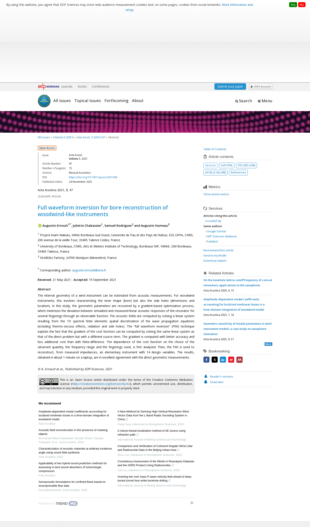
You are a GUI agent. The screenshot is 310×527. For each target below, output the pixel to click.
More (268, 276)
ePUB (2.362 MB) (215, 105)
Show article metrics (216, 127)
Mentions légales (201, 514)
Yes (293, 5)
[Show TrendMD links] (192, 435)
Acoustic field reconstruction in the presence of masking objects (73, 364)
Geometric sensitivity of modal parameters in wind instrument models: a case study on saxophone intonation (237, 261)
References (238, 105)
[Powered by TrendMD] (58, 435)
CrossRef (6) (213, 153)
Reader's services (218, 309)
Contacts (223, 514)
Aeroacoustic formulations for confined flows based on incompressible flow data (72, 416)
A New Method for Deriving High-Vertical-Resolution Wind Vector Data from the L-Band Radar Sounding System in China (153, 348)
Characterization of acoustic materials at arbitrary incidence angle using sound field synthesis (75, 382)
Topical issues (87, 33)
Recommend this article (218, 183)
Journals (67, 19)
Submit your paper (230, 19)
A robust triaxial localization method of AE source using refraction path (152, 365)
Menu (267, 33)
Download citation (214, 193)
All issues (62, 33)
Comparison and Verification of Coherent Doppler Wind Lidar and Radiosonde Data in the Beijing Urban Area (155, 381)
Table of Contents (214, 81)
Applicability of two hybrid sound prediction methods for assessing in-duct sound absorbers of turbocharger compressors (73, 399)
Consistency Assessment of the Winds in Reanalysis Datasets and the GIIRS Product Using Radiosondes (156, 396)
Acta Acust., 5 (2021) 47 (91, 70)
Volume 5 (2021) (63, 70)
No (302, 5)
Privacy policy (243, 514)
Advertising (265, 514)
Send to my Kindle (214, 188)
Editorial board (47, 477)
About (138, 33)
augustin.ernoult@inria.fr (89, 203)
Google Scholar (216, 163)
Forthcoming (116, 33)
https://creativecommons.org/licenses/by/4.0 (101, 316)
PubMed (212, 174)
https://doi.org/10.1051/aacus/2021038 (93, 110)
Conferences (101, 19)
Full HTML (227, 98)
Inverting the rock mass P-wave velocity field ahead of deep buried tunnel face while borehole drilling (154, 411)
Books (82, 19)
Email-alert (213, 314)
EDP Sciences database (222, 169)
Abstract (210, 98)
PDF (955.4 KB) (246, 98)
